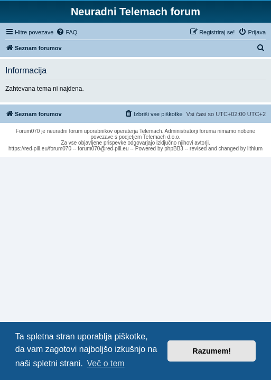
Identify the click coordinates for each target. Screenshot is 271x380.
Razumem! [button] (211, 351)
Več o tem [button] (106, 363)
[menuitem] (66, 32)
